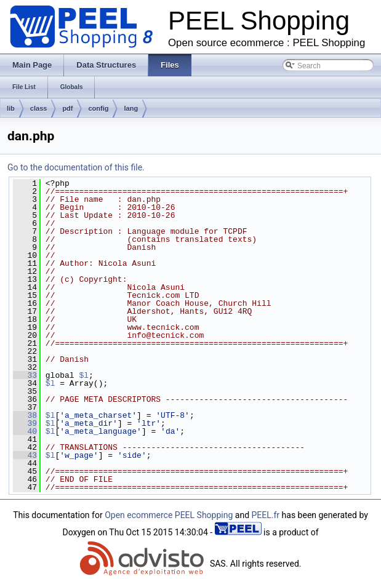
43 (25, 455)
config (98, 108)
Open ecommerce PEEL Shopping (169, 515)
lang (131, 108)
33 (25, 375)
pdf (67, 108)
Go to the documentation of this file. (76, 167)
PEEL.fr (266, 515)
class (38, 108)
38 (25, 415)
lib (11, 108)
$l (84, 375)
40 (25, 431)
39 (25, 423)
